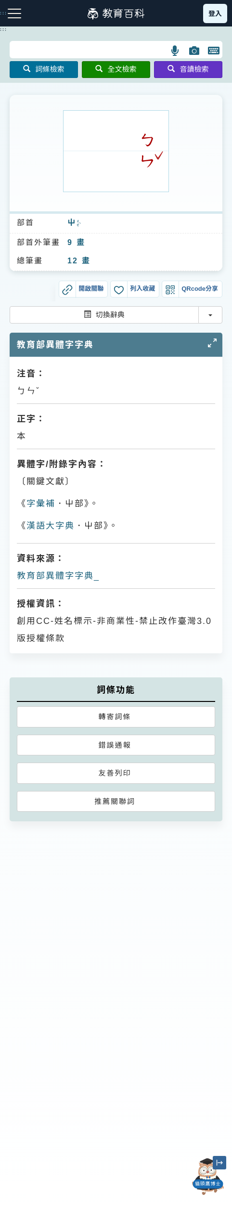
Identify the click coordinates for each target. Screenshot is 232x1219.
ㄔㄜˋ (78, 223)
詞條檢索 (43, 69)
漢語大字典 (50, 526)
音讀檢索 (188, 69)
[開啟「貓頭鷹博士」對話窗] (208, 1176)
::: (3, 29)
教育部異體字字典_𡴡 (59, 576)
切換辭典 (104, 315)
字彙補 (40, 503)
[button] (175, 50)
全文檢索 (115, 69)
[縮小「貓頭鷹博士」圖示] (219, 1162)
